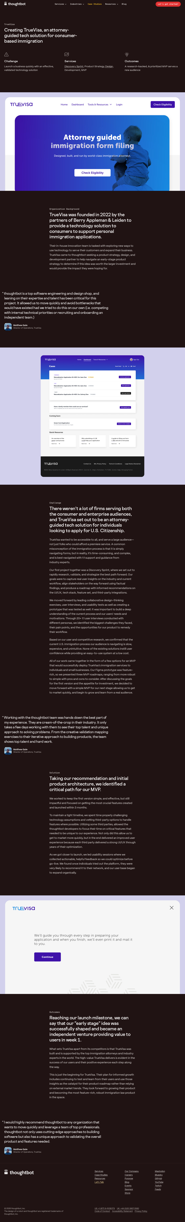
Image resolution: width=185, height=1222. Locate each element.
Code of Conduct (102, 1211)
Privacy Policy (141, 1211)
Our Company (132, 1171)
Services (61, 4)
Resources (111, 4)
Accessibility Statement (122, 1211)
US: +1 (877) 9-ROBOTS (105, 1208)
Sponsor (129, 1189)
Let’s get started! (168, 4)
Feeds (158, 1189)
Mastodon (160, 1171)
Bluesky (159, 1175)
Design (109, 66)
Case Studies (95, 4)
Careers (129, 1175)
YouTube (159, 1182)
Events (128, 1186)
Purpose (129, 1179)
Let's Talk (99, 1182)
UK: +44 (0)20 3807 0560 (128, 1208)
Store (127, 1193)
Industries (77, 4)
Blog (124, 4)
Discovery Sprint (74, 66)
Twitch (158, 1186)
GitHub (158, 1179)
